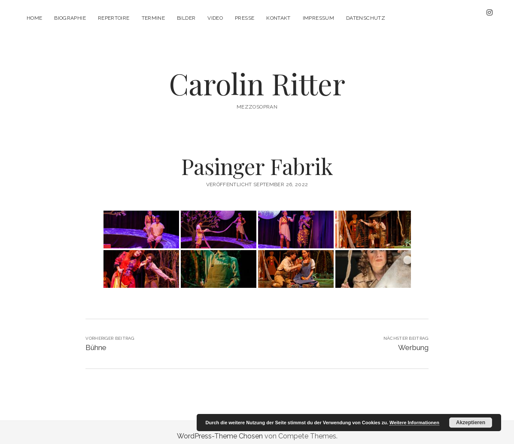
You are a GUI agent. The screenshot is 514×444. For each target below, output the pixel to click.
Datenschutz (365, 18)
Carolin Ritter (257, 76)
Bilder (186, 18)
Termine (153, 18)
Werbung (413, 339)
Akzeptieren (470, 423)
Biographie (70, 18)
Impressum (318, 18)
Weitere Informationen (414, 422)
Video (215, 18)
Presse (244, 18)
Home (34, 18)
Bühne (95, 339)
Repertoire (114, 18)
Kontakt (278, 18)
